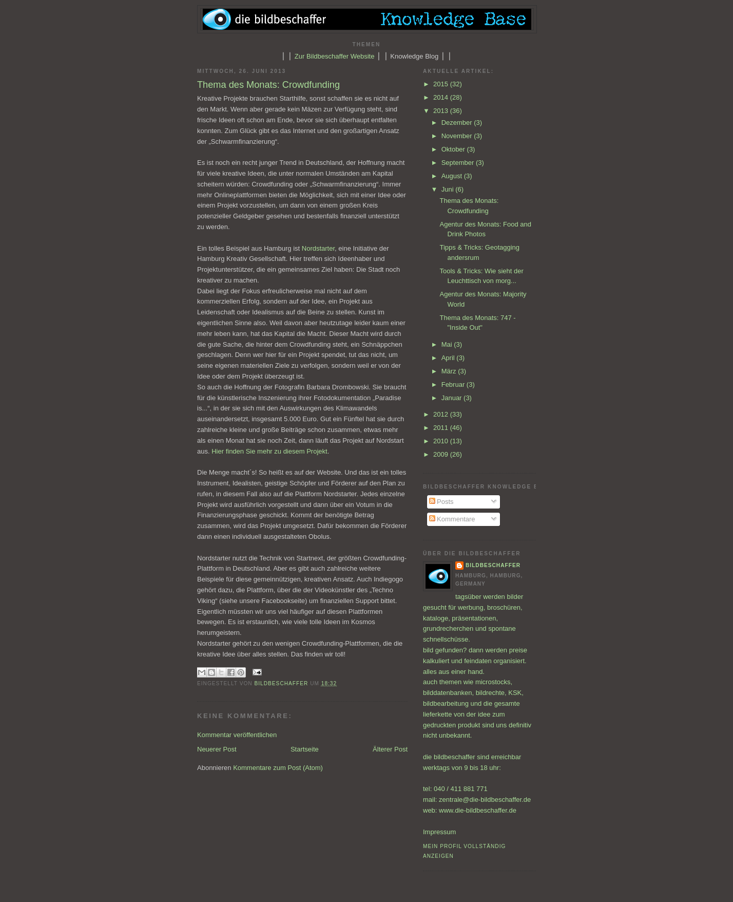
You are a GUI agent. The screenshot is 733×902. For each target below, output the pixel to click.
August (452, 176)
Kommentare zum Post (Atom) (278, 768)
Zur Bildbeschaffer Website (335, 56)
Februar (454, 384)
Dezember (457, 122)
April (449, 358)
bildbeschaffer (283, 683)
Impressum (439, 832)
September (458, 162)
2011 (441, 427)
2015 (441, 84)
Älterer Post (390, 749)
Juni (448, 189)
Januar (452, 398)
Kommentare (452, 519)
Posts (441, 501)
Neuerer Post (217, 749)
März (449, 371)
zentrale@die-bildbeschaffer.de (485, 799)
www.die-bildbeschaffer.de (477, 810)
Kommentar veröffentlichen (237, 735)
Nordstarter (318, 248)
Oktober (454, 149)
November (457, 136)
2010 (441, 441)
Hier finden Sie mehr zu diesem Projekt (269, 451)
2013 (441, 111)
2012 (441, 414)
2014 (441, 97)
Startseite (305, 749)
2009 (441, 454)
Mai (447, 344)
